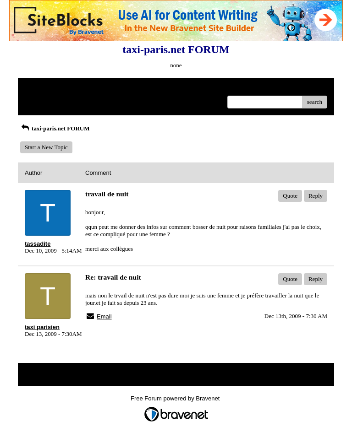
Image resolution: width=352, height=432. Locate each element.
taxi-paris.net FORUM (54, 128)
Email (104, 316)
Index (82, 88)
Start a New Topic (46, 147)
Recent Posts (40, 99)
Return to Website (46, 88)
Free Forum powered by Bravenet (176, 398)
